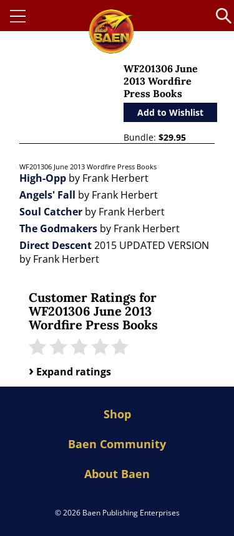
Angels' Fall (47, 195)
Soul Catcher (50, 212)
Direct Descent (55, 245)
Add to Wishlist (170, 112)
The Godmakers (58, 228)
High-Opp (42, 178)
